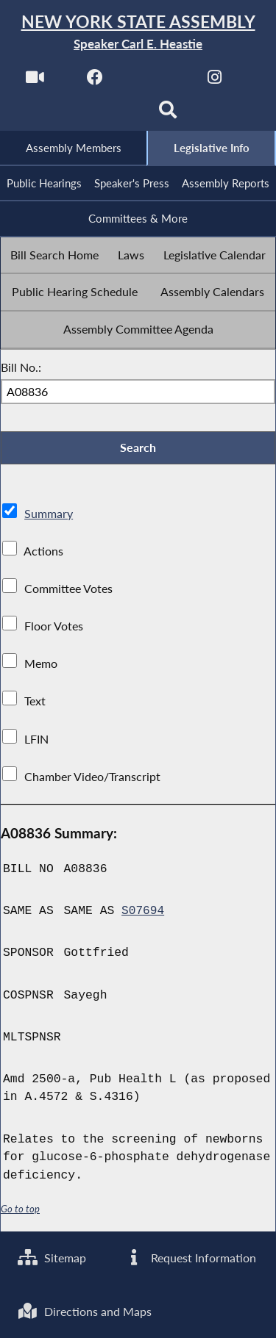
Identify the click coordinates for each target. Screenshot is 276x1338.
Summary (48, 517)
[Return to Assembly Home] (138, 32)
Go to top (20, 1211)
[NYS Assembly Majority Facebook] (94, 81)
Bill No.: (21, 369)
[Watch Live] (34, 81)
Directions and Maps (85, 1310)
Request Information (190, 1256)
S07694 (143, 915)
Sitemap (52, 1256)
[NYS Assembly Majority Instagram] (214, 81)
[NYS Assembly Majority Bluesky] (107, 115)
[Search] (168, 115)
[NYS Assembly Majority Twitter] (154, 81)
